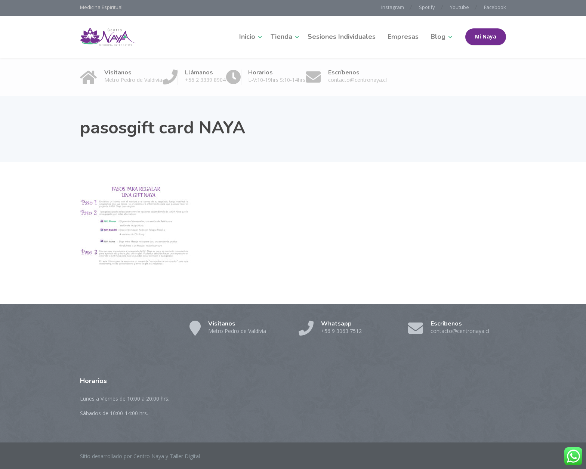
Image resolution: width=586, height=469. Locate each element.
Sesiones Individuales (342, 36)
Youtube (459, 7)
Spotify (427, 7)
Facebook (495, 7)
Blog (438, 36)
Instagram (392, 7)
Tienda (281, 36)
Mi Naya (485, 36)
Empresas (403, 36)
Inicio (247, 36)
